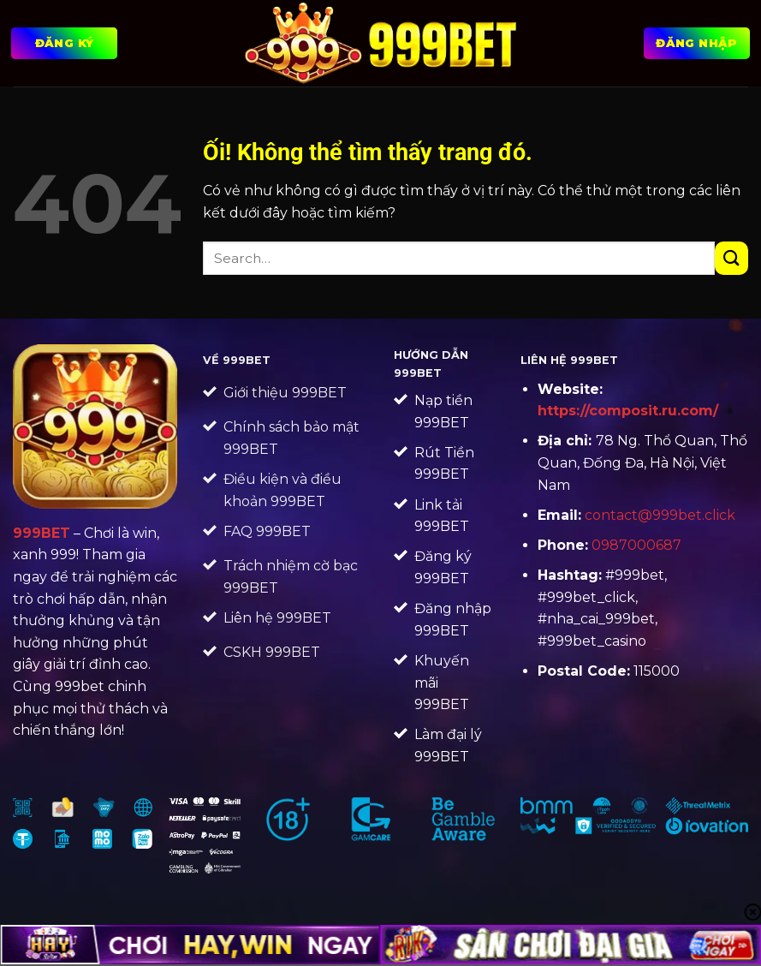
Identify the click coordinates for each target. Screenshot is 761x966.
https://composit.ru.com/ (628, 410)
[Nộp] (731, 258)
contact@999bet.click (660, 515)
